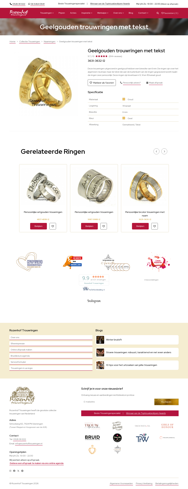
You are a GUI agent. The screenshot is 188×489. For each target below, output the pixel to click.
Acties (73, 13)
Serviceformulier (18, 362)
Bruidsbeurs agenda (20, 355)
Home (12, 41)
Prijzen (62, 13)
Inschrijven (166, 401)
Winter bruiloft (114, 339)
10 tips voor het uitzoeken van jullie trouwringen (131, 364)
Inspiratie (86, 13)
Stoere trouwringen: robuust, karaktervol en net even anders (138, 352)
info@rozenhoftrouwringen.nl (28, 443)
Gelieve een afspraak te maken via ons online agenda (36, 463)
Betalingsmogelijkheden (166, 483)
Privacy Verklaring (144, 483)
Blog (131, 13)
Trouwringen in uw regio (22, 368)
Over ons (117, 13)
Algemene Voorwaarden (121, 483)
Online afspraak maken (21, 349)
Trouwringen (46, 13)
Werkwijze (102, 13)
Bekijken (38, 226)
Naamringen (49, 41)
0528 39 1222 (19, 4)
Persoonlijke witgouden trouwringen (43, 212)
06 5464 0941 (38, 4)
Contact (142, 13)
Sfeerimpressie (18, 343)
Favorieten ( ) (169, 13)
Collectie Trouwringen (29, 41)
